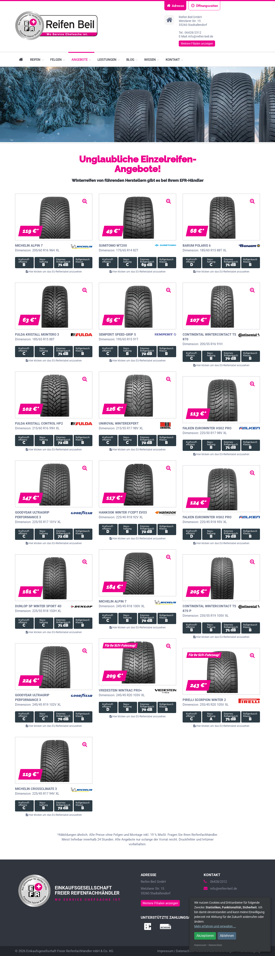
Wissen (151, 60)
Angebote (81, 60)
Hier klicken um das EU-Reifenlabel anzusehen (54, 271)
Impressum (165, 951)
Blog (132, 60)
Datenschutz (185, 951)
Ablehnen (227, 936)
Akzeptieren (205, 936)
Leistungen (109, 60)
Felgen (57, 60)
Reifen (37, 60)
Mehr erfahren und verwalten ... (215, 926)
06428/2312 (215, 882)
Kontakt (174, 60)
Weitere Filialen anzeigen (197, 43)
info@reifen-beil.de (220, 889)
